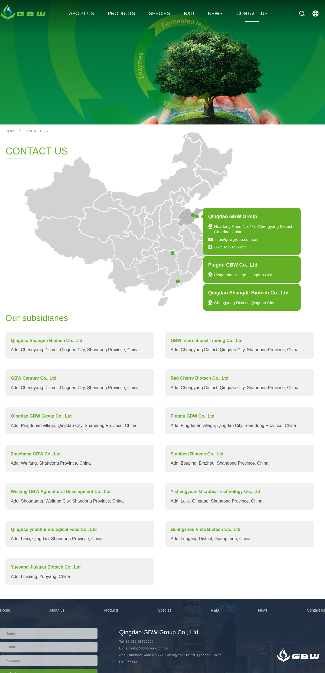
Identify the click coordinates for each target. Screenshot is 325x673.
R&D (215, 610)
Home (5, 610)
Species (164, 610)
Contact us (316, 610)
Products (111, 610)
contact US (36, 131)
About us (56, 610)
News (263, 610)
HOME (11, 131)
